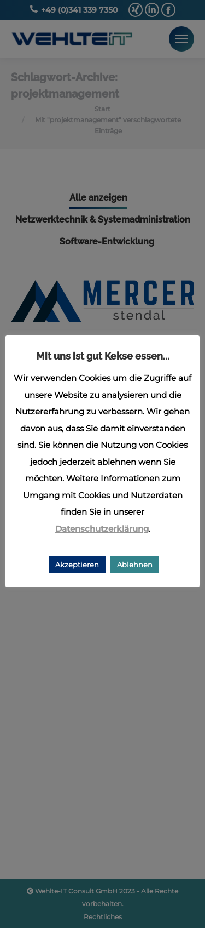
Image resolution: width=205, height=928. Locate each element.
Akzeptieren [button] (77, 564)
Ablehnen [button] (135, 564)
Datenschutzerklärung (102, 528)
